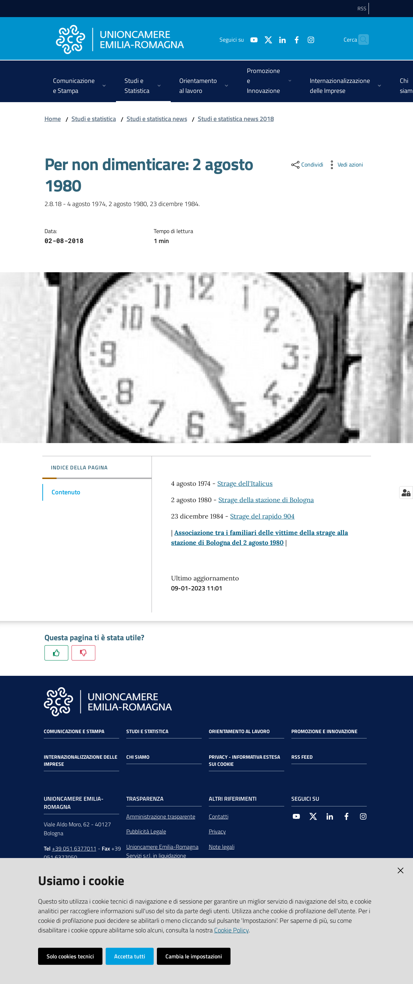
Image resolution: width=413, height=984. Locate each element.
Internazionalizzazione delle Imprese (80, 760)
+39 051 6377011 (74, 848)
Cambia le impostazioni (193, 956)
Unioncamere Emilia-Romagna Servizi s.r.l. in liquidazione (162, 851)
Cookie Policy (231, 930)
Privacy (217, 831)
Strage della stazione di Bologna (266, 500)
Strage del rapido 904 (262, 516)
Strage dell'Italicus (244, 483)
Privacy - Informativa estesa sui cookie (244, 760)
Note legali (221, 846)
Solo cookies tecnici (70, 956)
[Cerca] (360, 39)
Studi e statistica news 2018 (236, 118)
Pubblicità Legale (146, 831)
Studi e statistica (94, 118)
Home (52, 118)
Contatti (218, 816)
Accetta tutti (129, 956)
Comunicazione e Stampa (74, 731)
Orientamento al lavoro (239, 731)
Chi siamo (137, 757)
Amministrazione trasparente (160, 816)
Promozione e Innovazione (324, 731)
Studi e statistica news (157, 118)
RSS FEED (302, 757)
